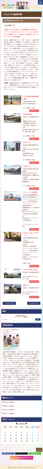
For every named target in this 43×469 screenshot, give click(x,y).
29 (32, 441)
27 (21, 441)
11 (10, 435)
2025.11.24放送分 (9, 413)
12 (16, 435)
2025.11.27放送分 (9, 402)
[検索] (18, 319)
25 (10, 441)
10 (5, 435)
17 (5, 438)
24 (5, 441)
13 (21, 435)
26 (16, 441)
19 (16, 438)
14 (27, 435)
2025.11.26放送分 (9, 406)
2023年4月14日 (9, 303)
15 (32, 435)
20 (21, 438)
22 (32, 438)
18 (10, 438)
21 (27, 438)
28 (27, 441)
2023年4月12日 (33, 303)
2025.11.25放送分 (9, 409)
